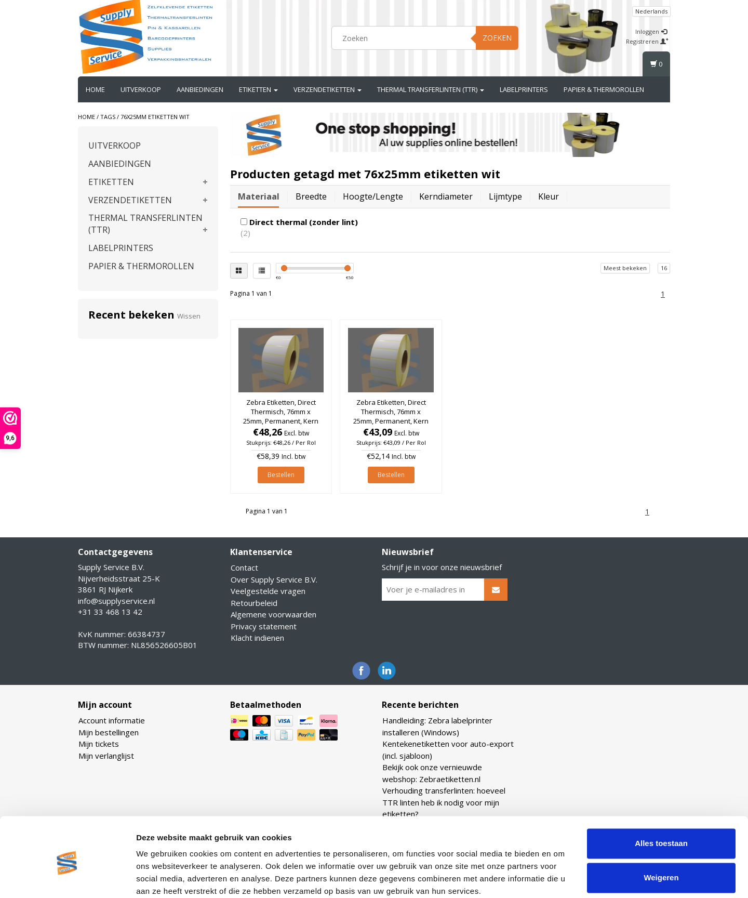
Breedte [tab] (311, 196)
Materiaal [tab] (258, 196)
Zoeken (497, 38)
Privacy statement (264, 626)
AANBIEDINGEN (200, 89)
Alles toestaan (661, 801)
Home (95, 89)
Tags (107, 117)
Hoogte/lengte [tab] (373, 196)
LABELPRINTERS (524, 89)
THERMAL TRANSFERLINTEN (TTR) (430, 89)
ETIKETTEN (258, 89)
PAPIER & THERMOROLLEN (604, 89)
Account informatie (111, 720)
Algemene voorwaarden (273, 614)
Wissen (189, 316)
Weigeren (661, 834)
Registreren (647, 41)
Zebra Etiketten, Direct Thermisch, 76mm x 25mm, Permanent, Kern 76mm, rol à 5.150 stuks (391, 416)
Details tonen (160, 877)
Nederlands (651, 11)
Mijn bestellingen (108, 732)
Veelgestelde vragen (268, 591)
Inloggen (651, 31)
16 (664, 268)
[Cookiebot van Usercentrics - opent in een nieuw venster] (67, 878)
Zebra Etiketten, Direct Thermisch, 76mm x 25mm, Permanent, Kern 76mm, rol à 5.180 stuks (280, 416)
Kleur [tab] (548, 196)
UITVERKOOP (141, 89)
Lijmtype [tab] (505, 196)
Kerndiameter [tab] (446, 196)
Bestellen (281, 474)
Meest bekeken (625, 268)
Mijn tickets (98, 743)
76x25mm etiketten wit (155, 117)
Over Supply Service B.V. (274, 579)
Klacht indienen (257, 637)
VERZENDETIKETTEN (327, 89)
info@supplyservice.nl (116, 601)
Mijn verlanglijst (106, 755)
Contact (244, 567)
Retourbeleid (254, 603)
